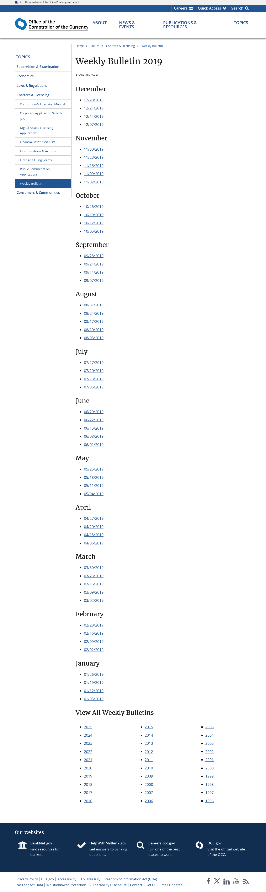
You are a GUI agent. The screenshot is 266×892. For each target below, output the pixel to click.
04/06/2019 (93, 543)
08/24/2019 (93, 313)
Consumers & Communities (38, 192)
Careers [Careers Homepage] (181, 8)
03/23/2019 (93, 575)
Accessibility (66, 879)
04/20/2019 (93, 526)
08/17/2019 (93, 321)
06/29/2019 (93, 411)
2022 (88, 751)
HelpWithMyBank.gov (107, 843)
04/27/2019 (93, 518)
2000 (209, 767)
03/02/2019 (93, 600)
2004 (209, 735)
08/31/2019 (93, 304)
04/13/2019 (93, 534)
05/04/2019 (93, 493)
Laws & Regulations (32, 85)
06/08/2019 (93, 436)
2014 (149, 735)
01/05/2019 (93, 698)
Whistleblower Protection (66, 885)
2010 (149, 767)
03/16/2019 (93, 583)
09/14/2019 (93, 272)
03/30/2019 (93, 567)
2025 (88, 726)
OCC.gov (214, 843)
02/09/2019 (93, 641)
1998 (209, 784)
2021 (88, 759)
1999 (209, 776)
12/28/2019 (93, 99)
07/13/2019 (93, 378)
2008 (149, 784)
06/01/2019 (93, 444)
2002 (209, 751)
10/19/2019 (93, 214)
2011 (149, 759)
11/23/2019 (93, 157)
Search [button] (237, 8)
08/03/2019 (93, 337)
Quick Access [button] (209, 8)
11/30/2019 (93, 149)
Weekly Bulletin (31, 183)
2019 (88, 776)
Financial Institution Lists (37, 142)
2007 (149, 792)
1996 (209, 800)
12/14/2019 (93, 116)
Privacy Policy (27, 879)
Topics (23, 57)
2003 (209, 743)
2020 (88, 767)
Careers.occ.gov (161, 843)
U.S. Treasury (90, 879)
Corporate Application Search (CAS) (41, 115)
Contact (136, 885)
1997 (209, 792)
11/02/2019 (93, 181)
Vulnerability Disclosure (108, 885)
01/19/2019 (93, 682)
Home (80, 46)
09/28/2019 (93, 255)
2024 (88, 735)
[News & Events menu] (135, 25)
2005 (209, 726)
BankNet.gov (41, 843)
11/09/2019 (93, 173)
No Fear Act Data (30, 885)
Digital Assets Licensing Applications (36, 130)
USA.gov (47, 879)
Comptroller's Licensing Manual (42, 104)
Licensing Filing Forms (36, 160)
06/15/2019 (93, 428)
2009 (149, 776)
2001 (209, 759)
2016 (88, 800)
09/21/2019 (93, 264)
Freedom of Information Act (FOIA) (130, 879)
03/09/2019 (93, 592)
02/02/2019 (93, 649)
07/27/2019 (93, 362)
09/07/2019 (93, 280)
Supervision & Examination (38, 66)
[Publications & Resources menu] (192, 25)
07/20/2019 (93, 370)
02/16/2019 (93, 633)
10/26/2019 (93, 206)
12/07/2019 (93, 124)
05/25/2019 (93, 469)
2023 (88, 743)
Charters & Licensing (33, 95)
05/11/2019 (93, 485)
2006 (149, 800)
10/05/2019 (93, 231)
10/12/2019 (93, 222)
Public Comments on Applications (35, 171)
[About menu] (99, 22)
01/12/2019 (93, 690)
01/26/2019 (93, 674)
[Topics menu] (241, 22)
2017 (88, 792)
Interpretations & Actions (38, 151)
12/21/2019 (93, 108)
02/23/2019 (93, 625)
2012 (149, 751)
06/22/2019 (93, 419)
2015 (149, 726)
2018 (88, 784)
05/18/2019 (93, 477)
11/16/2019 (93, 165)
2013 (149, 743)
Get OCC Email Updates (164, 885)
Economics (25, 76)
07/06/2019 (93, 387)
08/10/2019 (93, 329)
